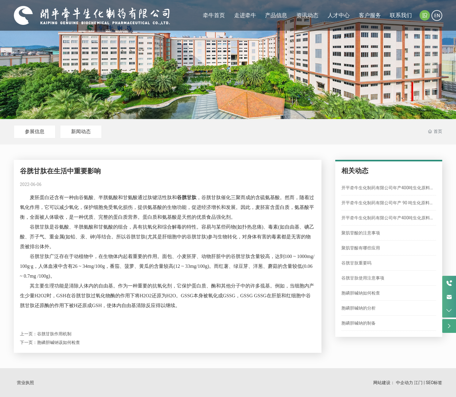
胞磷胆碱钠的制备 (358, 323)
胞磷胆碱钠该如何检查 (58, 342)
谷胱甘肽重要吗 (356, 262)
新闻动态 (81, 131)
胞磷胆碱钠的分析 (358, 308)
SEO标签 (434, 382)
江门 (418, 382)
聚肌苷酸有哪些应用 (360, 247)
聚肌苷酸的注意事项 (360, 232)
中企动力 (404, 382)
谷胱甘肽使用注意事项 (362, 278)
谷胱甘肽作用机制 (54, 333)
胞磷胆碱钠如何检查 (360, 293)
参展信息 (34, 131)
